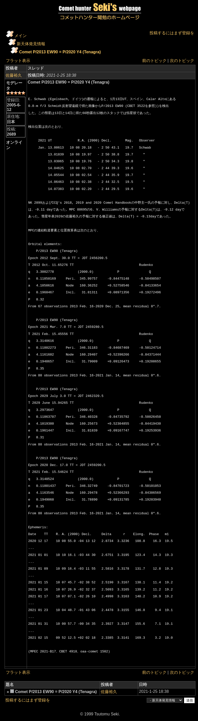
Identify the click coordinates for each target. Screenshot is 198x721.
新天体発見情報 (31, 44)
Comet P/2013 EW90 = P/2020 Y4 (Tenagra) (60, 52)
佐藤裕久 (14, 75)
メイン (20, 36)
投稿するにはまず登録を (172, 33)
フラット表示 (18, 60)
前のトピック (154, 60)
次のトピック (182, 60)
